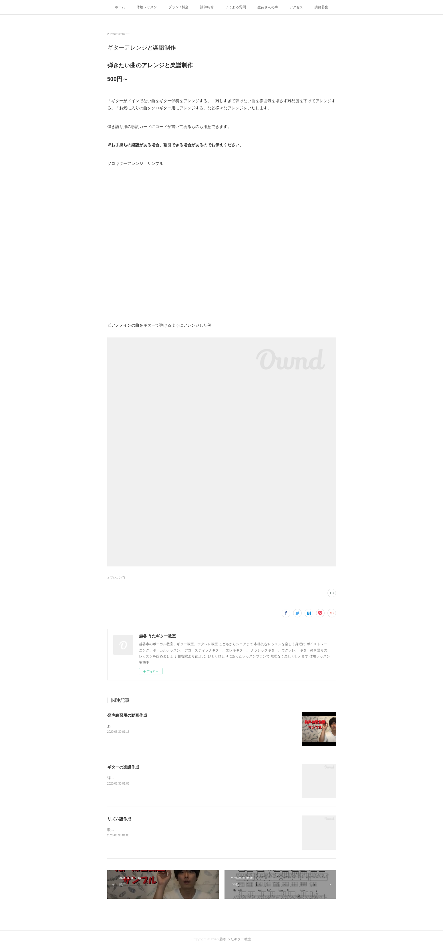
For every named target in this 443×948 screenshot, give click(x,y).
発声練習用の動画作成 (127, 715)
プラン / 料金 (178, 7)
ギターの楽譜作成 (123, 767)
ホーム (120, 7)
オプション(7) (116, 577)
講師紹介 (207, 7)
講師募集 (321, 7)
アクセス (296, 7)
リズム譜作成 (119, 819)
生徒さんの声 (267, 7)
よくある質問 (235, 7)
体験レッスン (146, 7)
